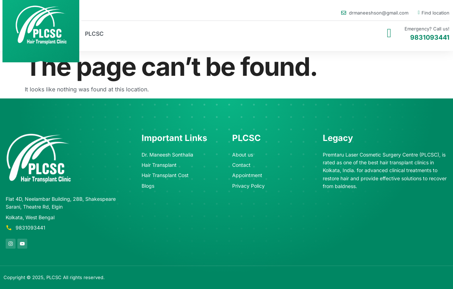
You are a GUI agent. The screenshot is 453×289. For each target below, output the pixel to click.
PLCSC (94, 33)
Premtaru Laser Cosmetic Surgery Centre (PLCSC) (381, 155)
